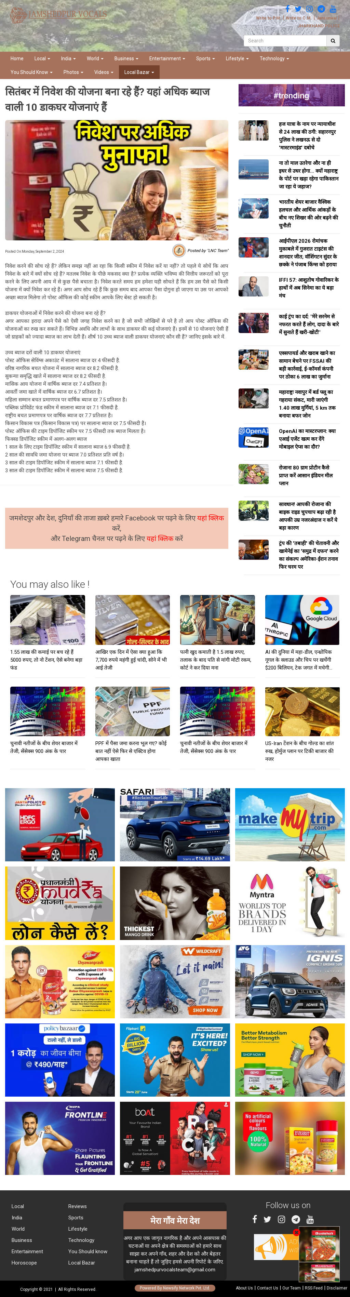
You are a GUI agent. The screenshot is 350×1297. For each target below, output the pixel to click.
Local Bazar (139, 72)
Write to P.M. (268, 18)
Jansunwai (327, 18)
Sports (205, 58)
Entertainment (167, 58)
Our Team (291, 1288)
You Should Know (32, 72)
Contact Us (267, 1288)
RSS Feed (314, 1288)
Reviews (77, 1206)
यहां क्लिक (210, 518)
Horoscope (23, 1263)
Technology (274, 58)
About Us (244, 1288)
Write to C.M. (299, 18)
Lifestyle (237, 58)
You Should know (87, 1251)
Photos (73, 72)
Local (42, 58)
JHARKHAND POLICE (319, 26)
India (68, 58)
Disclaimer (337, 1288)
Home (17, 58)
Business (126, 58)
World (95, 58)
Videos (103, 72)
